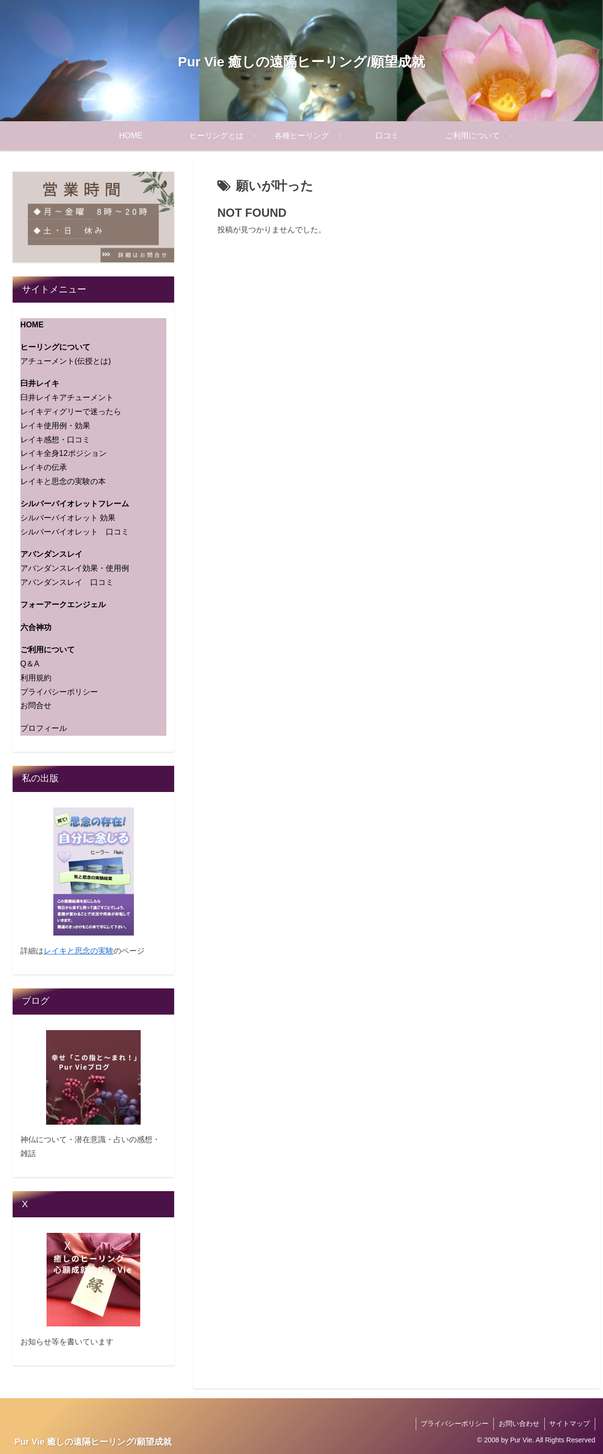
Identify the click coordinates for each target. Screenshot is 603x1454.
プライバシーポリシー (454, 1423)
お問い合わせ (518, 1423)
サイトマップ (569, 1423)
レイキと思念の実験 (79, 951)
